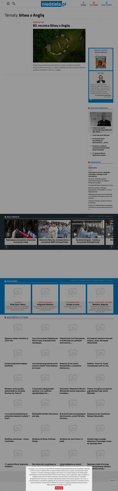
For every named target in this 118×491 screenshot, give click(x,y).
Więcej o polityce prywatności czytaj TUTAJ (59, 485)
